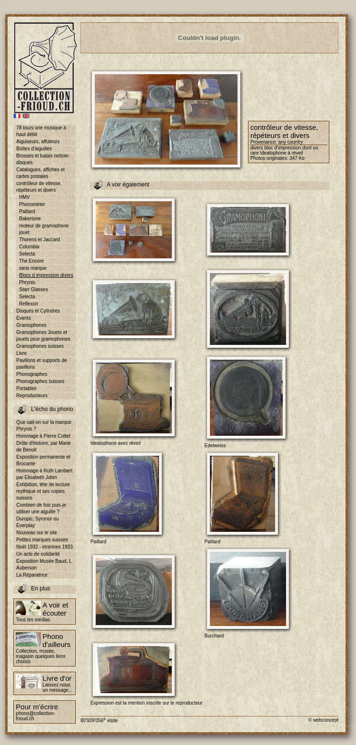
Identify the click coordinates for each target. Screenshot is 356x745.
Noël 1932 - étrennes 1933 (44, 546)
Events (23, 318)
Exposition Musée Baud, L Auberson (43, 564)
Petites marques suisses (42, 539)
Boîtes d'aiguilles (34, 148)
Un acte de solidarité (37, 554)
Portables (26, 388)
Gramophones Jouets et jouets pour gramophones (43, 336)
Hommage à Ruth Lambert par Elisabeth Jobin (44, 474)
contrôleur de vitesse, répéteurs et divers (38, 187)
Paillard (27, 211)
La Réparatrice (32, 575)
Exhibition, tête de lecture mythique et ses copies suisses (42, 491)
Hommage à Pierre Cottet (43, 436)
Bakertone (30, 218)
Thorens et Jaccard (39, 239)
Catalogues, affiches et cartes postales (40, 173)
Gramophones (31, 325)
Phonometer (32, 204)
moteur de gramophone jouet (44, 229)
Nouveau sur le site (36, 532)
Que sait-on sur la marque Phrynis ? (43, 425)
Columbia (29, 246)
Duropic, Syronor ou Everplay (37, 522)
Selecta (27, 253)
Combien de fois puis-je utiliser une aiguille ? (41, 508)
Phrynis (27, 282)
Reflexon (28, 303)
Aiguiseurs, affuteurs (37, 141)
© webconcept (323, 720)
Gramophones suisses (40, 346)
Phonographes (31, 374)
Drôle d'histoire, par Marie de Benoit (43, 446)
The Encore (31, 261)
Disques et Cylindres (38, 311)
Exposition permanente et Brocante (43, 460)
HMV (24, 197)
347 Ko (297, 158)
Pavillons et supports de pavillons (41, 364)
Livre (21, 353)
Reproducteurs (32, 395)
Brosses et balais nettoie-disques (42, 159)
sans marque (33, 268)
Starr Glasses (33, 289)
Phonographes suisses (40, 381)
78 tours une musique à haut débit (41, 131)
